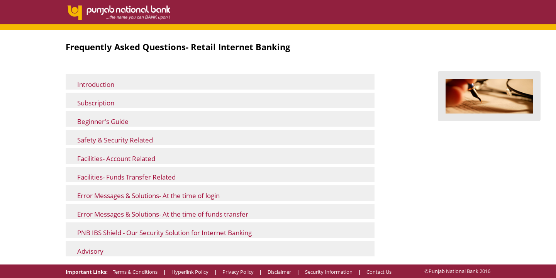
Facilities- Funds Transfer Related (126, 177)
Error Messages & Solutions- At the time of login (148, 195)
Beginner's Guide (103, 121)
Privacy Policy (238, 271)
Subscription (95, 102)
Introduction (95, 84)
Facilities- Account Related (116, 158)
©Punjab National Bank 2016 (457, 271)
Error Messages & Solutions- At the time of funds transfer (162, 214)
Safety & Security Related (115, 140)
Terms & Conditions (135, 271)
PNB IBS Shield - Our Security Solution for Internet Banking (164, 232)
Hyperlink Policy (189, 271)
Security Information (329, 271)
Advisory (90, 251)
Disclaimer (279, 271)
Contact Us (379, 271)
